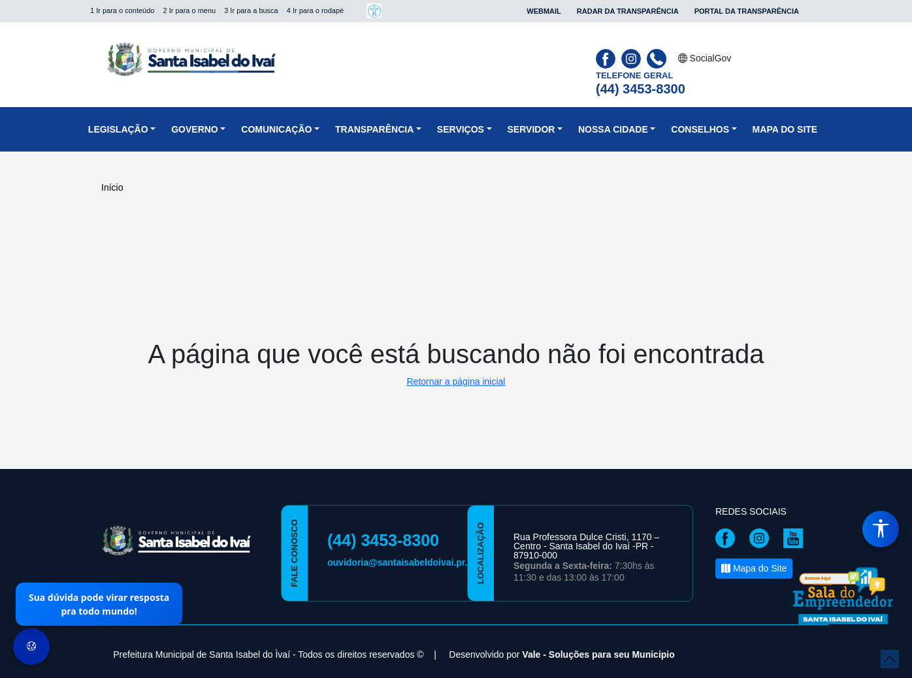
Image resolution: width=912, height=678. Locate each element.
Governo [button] (194, 129)
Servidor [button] (531, 129)
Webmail (544, 11)
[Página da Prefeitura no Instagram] (632, 57)
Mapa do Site (785, 129)
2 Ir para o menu (189, 10)
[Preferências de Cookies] (31, 646)
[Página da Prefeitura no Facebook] (607, 57)
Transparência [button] (374, 129)
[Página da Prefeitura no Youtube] (796, 537)
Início (112, 187)
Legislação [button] (118, 129)
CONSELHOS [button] (700, 129)
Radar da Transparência (628, 11)
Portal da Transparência (746, 11)
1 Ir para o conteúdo (122, 10)
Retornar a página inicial (456, 381)
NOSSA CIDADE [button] (613, 129)
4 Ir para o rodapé (315, 10)
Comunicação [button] (276, 129)
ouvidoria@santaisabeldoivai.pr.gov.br (411, 562)
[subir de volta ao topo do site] (890, 659)
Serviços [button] (460, 129)
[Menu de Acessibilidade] (880, 529)
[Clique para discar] (658, 57)
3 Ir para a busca (251, 10)
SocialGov (705, 58)
